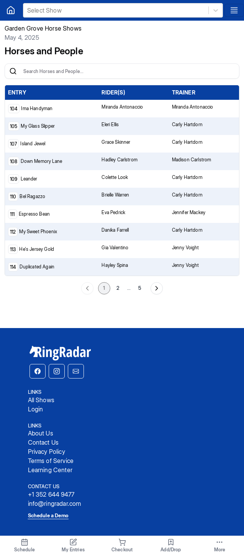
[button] (37, 371)
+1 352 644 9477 (51, 494)
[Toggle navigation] (234, 10)
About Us (40, 433)
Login (35, 409)
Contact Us (43, 442)
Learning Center (50, 470)
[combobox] (28, 10)
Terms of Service (51, 461)
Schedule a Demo (48, 515)
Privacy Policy (46, 451)
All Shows (41, 400)
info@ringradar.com (54, 503)
